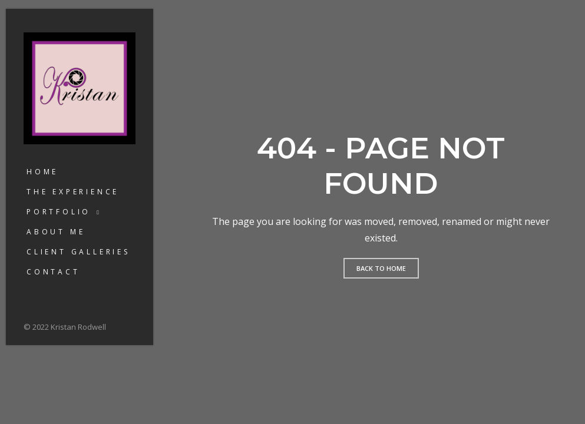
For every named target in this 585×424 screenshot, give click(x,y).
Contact (53, 272)
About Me (56, 232)
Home (42, 172)
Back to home (381, 268)
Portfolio (59, 212)
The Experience (73, 192)
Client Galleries (78, 252)
